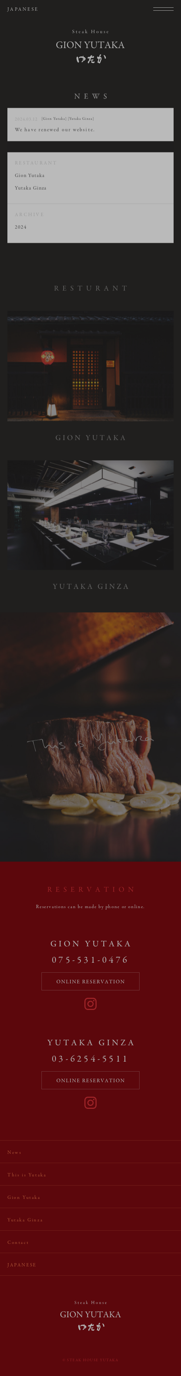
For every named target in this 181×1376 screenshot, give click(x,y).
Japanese (22, 9)
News (14, 1152)
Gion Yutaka (30, 177)
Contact (18, 1242)
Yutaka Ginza (31, 190)
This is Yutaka (26, 1175)
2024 (21, 229)
